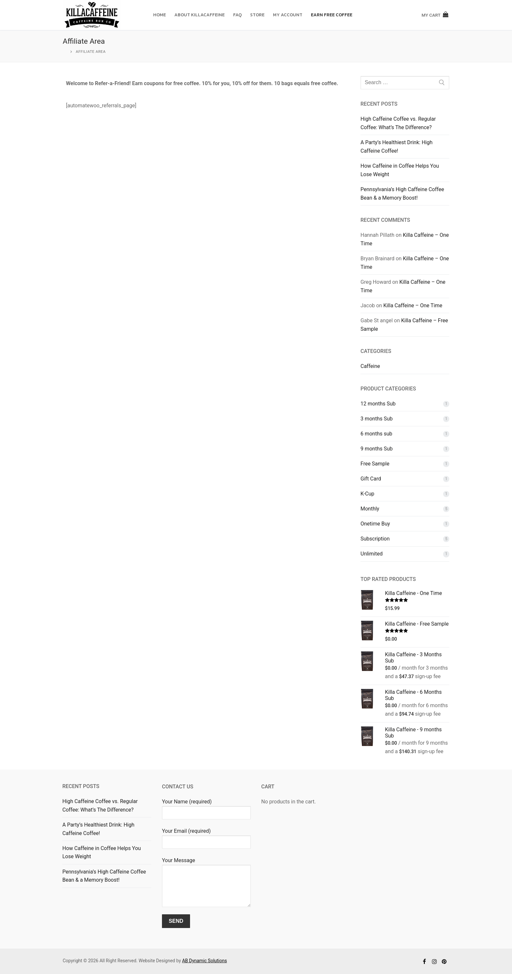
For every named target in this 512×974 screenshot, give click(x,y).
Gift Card (370, 479)
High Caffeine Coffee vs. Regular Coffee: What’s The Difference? (398, 123)
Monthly (369, 509)
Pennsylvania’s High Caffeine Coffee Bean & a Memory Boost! (402, 193)
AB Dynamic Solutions (204, 960)
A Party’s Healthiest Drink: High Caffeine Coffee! (396, 146)
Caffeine (370, 366)
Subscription (375, 539)
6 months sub (376, 434)
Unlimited (371, 554)
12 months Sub (378, 404)
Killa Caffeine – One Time (412, 305)
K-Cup (367, 494)
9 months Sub (376, 449)
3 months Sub (376, 419)
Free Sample (374, 464)
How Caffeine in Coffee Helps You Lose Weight (399, 170)
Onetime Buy (375, 524)
